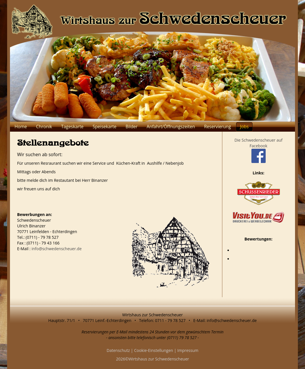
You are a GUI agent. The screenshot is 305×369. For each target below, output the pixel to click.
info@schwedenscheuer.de (57, 248)
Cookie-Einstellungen (153, 350)
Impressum (187, 350)
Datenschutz (118, 350)
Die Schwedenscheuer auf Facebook (258, 147)
